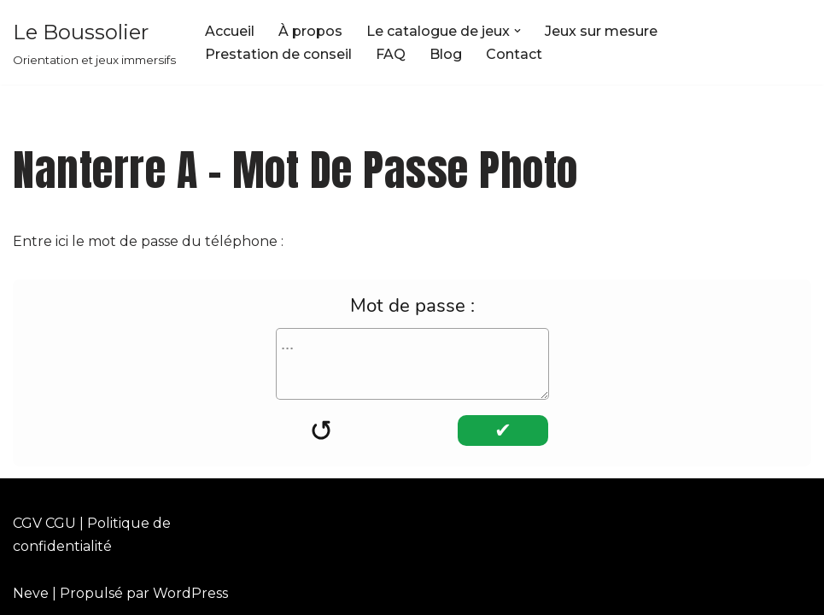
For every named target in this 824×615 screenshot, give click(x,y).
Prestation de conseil (278, 54)
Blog (446, 54)
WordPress (190, 593)
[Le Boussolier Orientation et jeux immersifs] (94, 42)
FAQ (391, 54)
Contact (514, 54)
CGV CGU (44, 523)
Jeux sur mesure (601, 31)
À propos (310, 31)
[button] (517, 30)
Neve (31, 593)
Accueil (229, 31)
